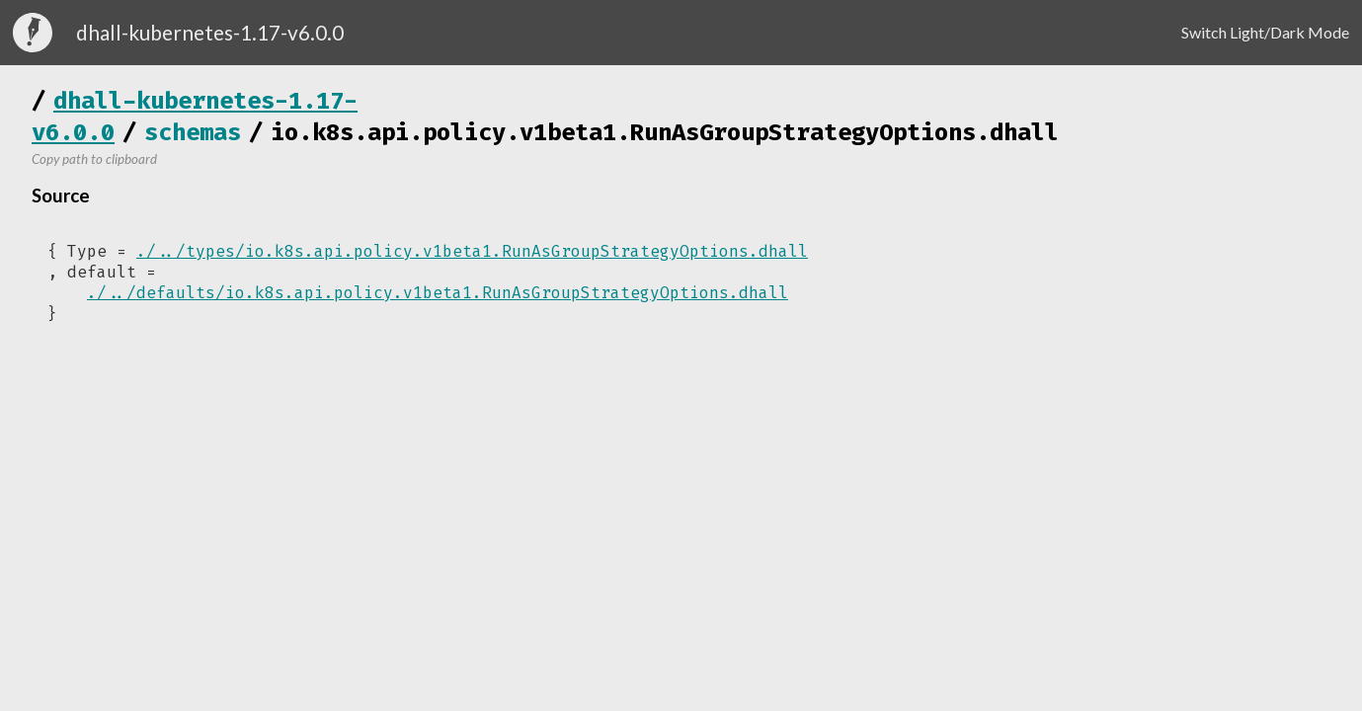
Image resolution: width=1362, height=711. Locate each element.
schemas (192, 132)
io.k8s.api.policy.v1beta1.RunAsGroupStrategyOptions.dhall (665, 132)
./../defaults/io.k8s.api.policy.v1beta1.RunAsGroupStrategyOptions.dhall (437, 292)
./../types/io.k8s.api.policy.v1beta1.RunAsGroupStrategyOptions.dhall (472, 251)
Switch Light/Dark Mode (1265, 32)
